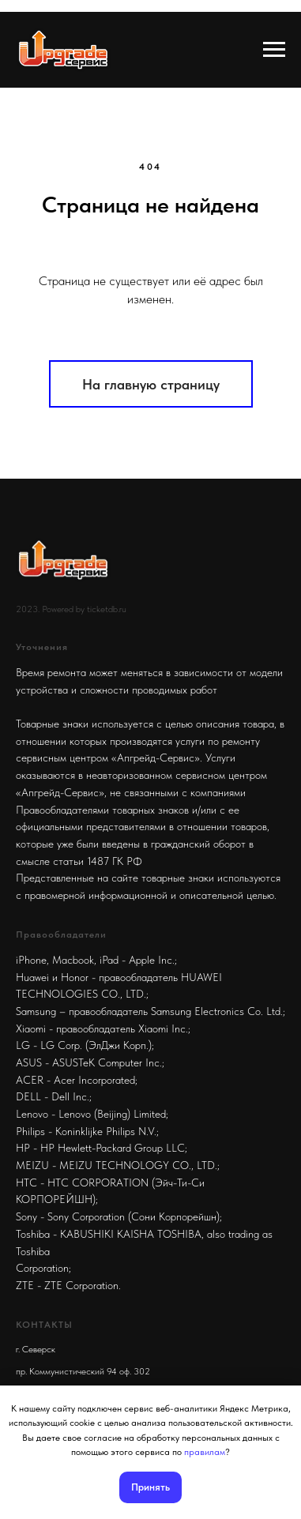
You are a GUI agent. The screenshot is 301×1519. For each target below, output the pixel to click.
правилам (204, 1451)
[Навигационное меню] (274, 50)
